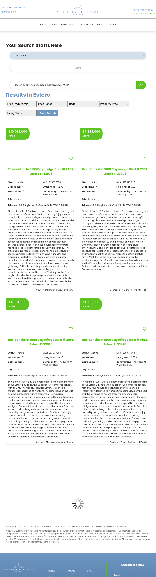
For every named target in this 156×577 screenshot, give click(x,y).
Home (43, 24)
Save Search (48, 113)
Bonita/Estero (68, 24)
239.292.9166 (9, 11)
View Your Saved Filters (144, 13)
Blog (89, 570)
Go (141, 85)
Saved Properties (143, 9)
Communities (86, 24)
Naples (53, 24)
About (100, 24)
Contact (111, 24)
